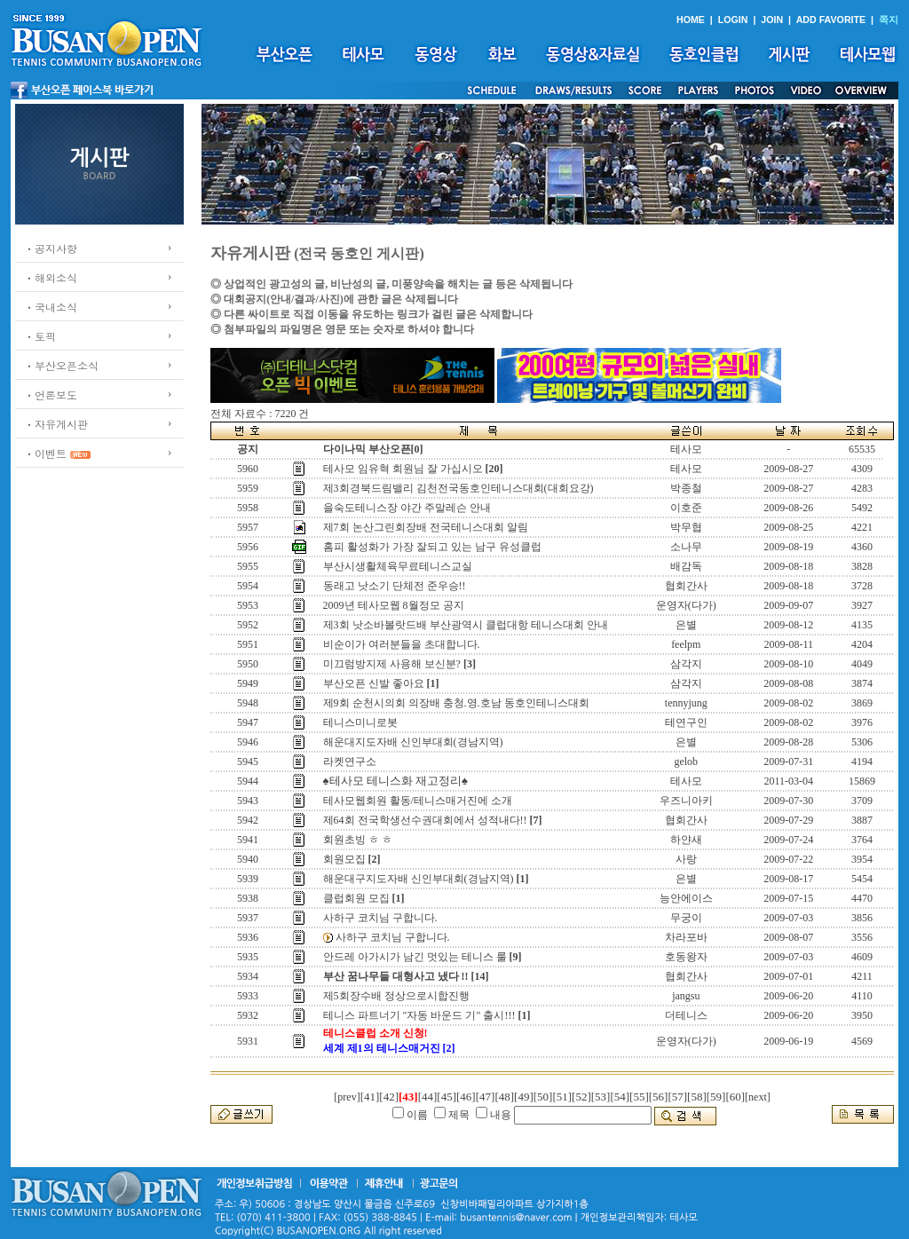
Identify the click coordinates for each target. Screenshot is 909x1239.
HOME (690, 19)
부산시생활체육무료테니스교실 (397, 566)
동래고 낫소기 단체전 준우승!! (394, 586)
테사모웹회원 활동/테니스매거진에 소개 (417, 800)
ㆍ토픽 (40, 335)
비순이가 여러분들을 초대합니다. (401, 644)
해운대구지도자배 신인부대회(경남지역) (418, 878)
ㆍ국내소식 (50, 306)
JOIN (772, 19)
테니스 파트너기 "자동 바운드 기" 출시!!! (419, 1015)
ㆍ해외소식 (50, 277)
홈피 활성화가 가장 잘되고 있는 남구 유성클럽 (432, 547)
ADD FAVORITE (831, 19)
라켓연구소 (349, 761)
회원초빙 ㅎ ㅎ (357, 839)
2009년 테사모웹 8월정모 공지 (393, 605)
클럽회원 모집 (356, 898)
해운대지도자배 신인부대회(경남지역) (413, 742)
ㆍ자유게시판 (56, 423)
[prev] (347, 1097)
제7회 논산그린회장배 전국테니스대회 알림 (425, 527)
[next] (758, 1097)
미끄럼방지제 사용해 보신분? (392, 664)
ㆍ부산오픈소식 (61, 365)
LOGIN (733, 19)
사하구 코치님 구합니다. (380, 917)
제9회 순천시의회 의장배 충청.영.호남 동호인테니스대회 (456, 703)
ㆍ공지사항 (50, 248)
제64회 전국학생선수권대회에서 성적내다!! (425, 820)
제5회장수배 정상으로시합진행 (396, 996)
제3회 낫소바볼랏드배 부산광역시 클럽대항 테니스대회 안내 (465, 625)
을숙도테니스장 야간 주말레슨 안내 (407, 507)
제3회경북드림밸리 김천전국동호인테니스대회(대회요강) (458, 488)
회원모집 (344, 859)
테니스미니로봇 (360, 722)
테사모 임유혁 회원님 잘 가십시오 (403, 468)
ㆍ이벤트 (45, 453)
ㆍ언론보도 (50, 394)
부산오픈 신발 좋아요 (373, 683)
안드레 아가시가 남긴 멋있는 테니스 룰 (415, 957)
